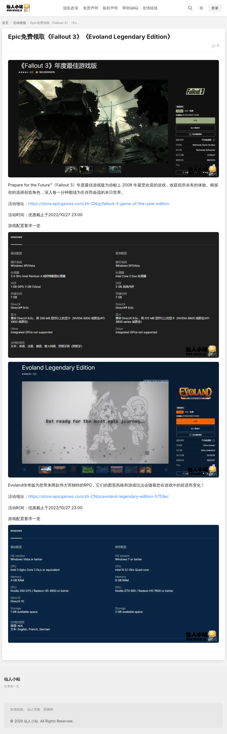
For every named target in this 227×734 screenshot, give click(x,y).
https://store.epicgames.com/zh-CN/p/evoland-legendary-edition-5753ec (98, 496)
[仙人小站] (20, 8)
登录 (214, 8)
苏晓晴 (48, 709)
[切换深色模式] (201, 8)
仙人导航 (33, 709)
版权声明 (110, 8)
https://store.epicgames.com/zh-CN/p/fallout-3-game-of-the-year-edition (98, 203)
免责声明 (90, 8)
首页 (5, 23)
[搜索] (190, 8)
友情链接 (150, 8)
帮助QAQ (130, 8)
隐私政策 (70, 8)
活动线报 (19, 23)
